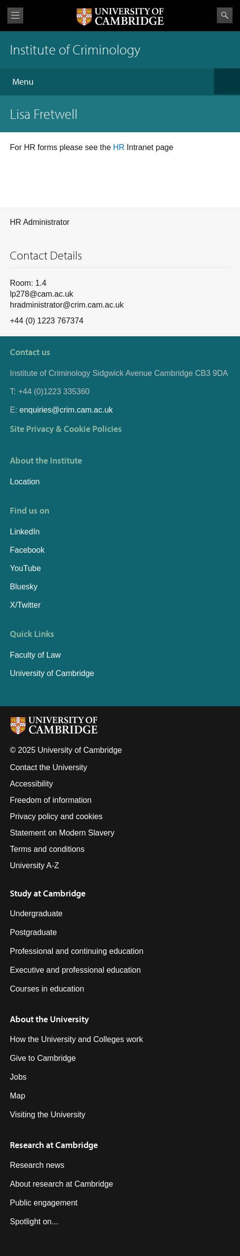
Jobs (18, 1077)
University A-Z (34, 865)
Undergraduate (36, 913)
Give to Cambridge (43, 1058)
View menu (15, 15)
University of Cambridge (52, 673)
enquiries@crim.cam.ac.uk (66, 410)
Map (17, 1096)
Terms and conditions (47, 849)
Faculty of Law (35, 655)
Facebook (27, 550)
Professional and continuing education (76, 951)
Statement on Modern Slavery (62, 833)
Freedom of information (50, 800)
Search (225, 15)
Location (25, 481)
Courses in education (47, 989)
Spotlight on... (34, 1221)
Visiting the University (47, 1114)
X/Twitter (25, 605)
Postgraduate (33, 932)
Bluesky (24, 586)
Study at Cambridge (47, 893)
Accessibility (31, 784)
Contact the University (48, 767)
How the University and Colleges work (76, 1039)
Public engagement (44, 1203)
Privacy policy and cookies (56, 816)
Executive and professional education (75, 970)
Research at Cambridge (54, 1145)
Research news (37, 1165)
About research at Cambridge (61, 1184)
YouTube (25, 568)
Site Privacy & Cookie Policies (66, 428)
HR (120, 147)
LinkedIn (25, 531)
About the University (49, 1019)
